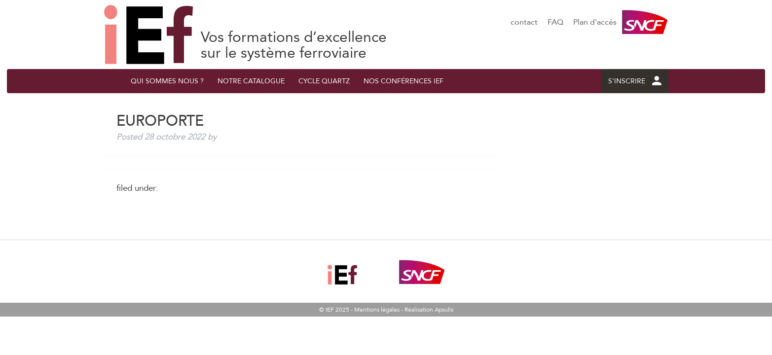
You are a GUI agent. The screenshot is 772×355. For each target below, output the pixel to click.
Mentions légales (377, 310)
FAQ (555, 22)
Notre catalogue (251, 81)
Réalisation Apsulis (428, 310)
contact (524, 22)
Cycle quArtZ (324, 81)
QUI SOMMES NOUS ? (167, 81)
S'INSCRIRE (635, 81)
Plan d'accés (595, 22)
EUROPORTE (148, 34)
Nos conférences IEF (403, 81)
